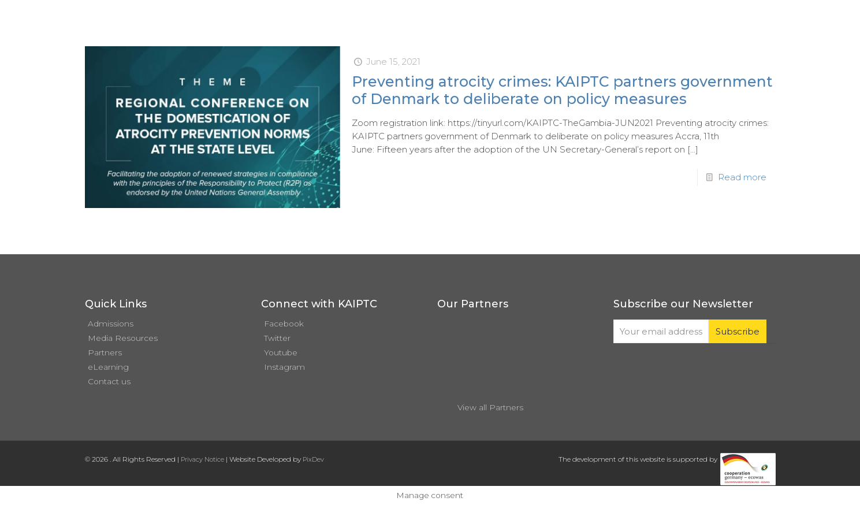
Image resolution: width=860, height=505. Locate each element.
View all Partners (490, 407)
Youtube (280, 352)
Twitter (277, 338)
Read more (742, 177)
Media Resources (123, 338)
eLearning (108, 367)
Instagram (284, 367)
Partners (105, 352)
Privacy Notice (202, 459)
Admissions (110, 323)
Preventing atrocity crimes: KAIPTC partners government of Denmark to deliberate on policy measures (562, 90)
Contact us (109, 381)
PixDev (313, 459)
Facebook (284, 323)
